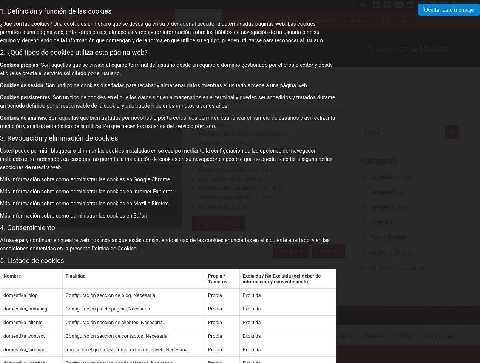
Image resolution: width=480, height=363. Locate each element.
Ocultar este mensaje (449, 10)
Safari (140, 216)
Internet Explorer (152, 191)
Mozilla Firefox (150, 204)
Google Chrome (151, 179)
